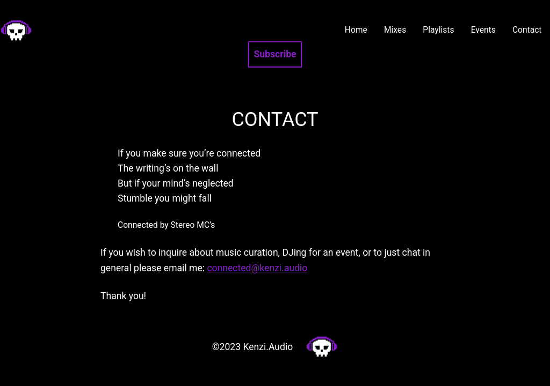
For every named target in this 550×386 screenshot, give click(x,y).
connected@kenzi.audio (257, 268)
